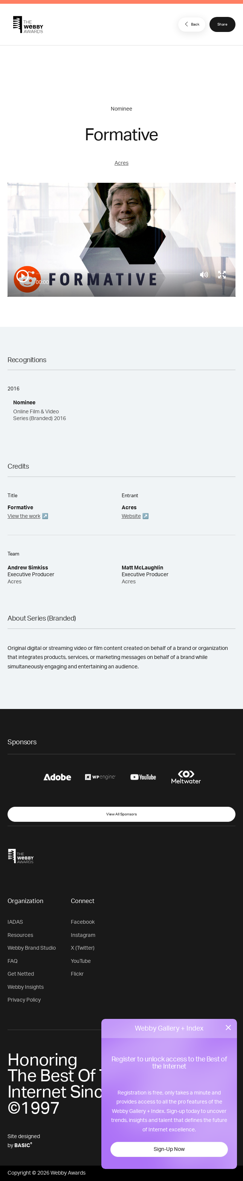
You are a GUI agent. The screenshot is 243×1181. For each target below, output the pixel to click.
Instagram (83, 935)
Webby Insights (26, 987)
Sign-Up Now (169, 1149)
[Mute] (204, 275)
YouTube (81, 961)
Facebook (83, 922)
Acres (121, 163)
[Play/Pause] (22, 276)
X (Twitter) (83, 948)
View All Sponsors (121, 814)
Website (131, 516)
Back (191, 24)
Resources (20, 935)
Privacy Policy (24, 1000)
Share (222, 24)
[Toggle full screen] (222, 275)
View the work (24, 516)
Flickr (77, 974)
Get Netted (21, 974)
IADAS (15, 922)
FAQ (13, 961)
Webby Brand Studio (32, 948)
